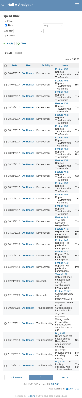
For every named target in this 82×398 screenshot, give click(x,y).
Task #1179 (61, 274)
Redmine (31, 396)
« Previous (16, 377)
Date (10, 25)
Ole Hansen (28, 73)
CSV (77, 389)
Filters (10, 21)
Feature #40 (61, 228)
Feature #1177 (63, 291)
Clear (23, 43)
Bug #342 (60, 333)
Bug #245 (60, 361)
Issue (65, 65)
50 (52, 384)
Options (10, 36)
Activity (46, 65)
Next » (64, 377)
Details (8, 53)
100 (57, 384)
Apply (10, 43)
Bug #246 (60, 350)
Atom (70, 389)
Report (18, 53)
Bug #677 (60, 302)
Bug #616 (60, 316)
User (28, 65)
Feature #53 (61, 69)
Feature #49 (61, 217)
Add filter (8, 31)
